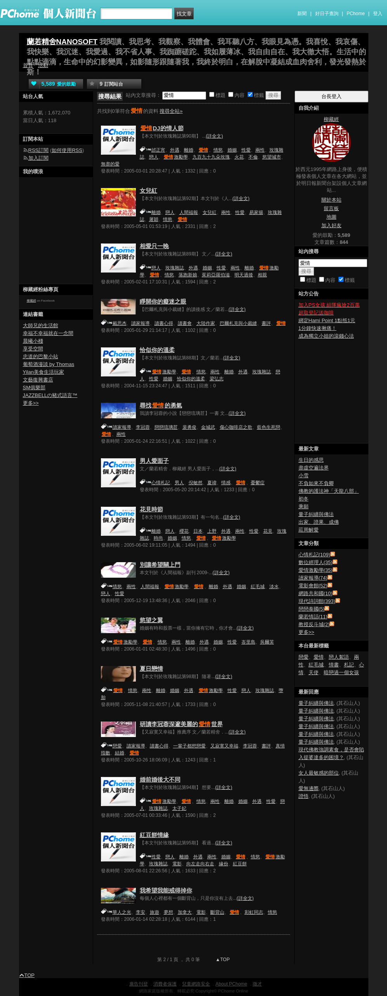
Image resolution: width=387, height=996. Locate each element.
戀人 (153, 157)
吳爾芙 (267, 642)
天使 (314, 672)
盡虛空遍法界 (313, 468)
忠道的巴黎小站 (40, 356)
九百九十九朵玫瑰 (211, 157)
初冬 (303, 499)
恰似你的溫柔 (157, 350)
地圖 (331, 217)
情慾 (218, 150)
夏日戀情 (151, 668)
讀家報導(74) (313, 578)
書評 (266, 323)
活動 (43, 65)
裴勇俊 (189, 427)
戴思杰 (120, 323)
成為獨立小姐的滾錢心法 (326, 336)
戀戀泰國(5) (311, 609)
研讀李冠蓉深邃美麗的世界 (181, 724)
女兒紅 (148, 190)
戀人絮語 (339, 657)
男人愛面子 (154, 460)
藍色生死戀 (268, 427)
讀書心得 (163, 323)
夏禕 (212, 482)
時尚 (158, 538)
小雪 (303, 475)
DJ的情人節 (162, 128)
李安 (140, 912)
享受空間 (33, 349)
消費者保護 (165, 984)
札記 (349, 665)
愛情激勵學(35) (315, 570)
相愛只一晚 (154, 246)
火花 (239, 157)
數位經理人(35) (315, 562)
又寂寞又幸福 (224, 746)
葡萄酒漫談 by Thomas (49, 364)
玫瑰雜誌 (174, 268)
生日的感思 (311, 460)
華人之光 (122, 912)
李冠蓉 (143, 427)
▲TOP (222, 959)
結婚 (119, 753)
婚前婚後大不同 (160, 779)
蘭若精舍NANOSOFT (62, 42)
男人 (179, 482)
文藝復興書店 (38, 380)
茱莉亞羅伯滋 (216, 275)
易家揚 (256, 212)
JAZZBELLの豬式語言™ (50, 395)
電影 (177, 864)
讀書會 (185, 323)
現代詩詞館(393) (316, 601)
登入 (377, 13)
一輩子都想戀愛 (189, 746)
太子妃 (179, 808)
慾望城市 (271, 157)
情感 (226, 482)
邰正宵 (158, 150)
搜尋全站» (171, 111)
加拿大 (185, 912)
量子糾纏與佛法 (316, 514)
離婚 (188, 150)
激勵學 (175, 157)
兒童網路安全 (196, 984)
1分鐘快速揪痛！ (317, 328)
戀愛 (117, 746)
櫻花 (184, 531)
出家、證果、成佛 (318, 522)
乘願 (303, 506)
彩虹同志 (254, 912)
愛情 (319, 657)
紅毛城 (258, 586)
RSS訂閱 (38, 150)
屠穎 (153, 219)
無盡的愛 (110, 164)
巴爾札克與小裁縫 (238, 323)
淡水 (274, 586)
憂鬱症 (258, 482)
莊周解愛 (308, 530)
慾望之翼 (151, 620)
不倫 (253, 157)
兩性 (260, 150)
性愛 (246, 150)
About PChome (231, 984)
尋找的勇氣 (161, 405)
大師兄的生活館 (40, 325)
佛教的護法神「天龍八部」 (328, 491)
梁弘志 (217, 378)
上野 (212, 531)
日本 (198, 531)
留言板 (331, 208)
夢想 (168, 912)
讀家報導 (140, 323)
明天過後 (243, 275)
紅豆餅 (240, 864)
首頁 (28, 65)
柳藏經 (31, 300)
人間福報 (188, 212)
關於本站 (331, 200)
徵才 (257, 984)
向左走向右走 (200, 864)
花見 (267, 531)
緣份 (223, 864)
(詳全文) (214, 136)
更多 (306, 632)
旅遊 (154, 912)
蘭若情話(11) (313, 617)
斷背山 (217, 912)
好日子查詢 (326, 13)
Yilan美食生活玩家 (43, 372)
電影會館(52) (313, 586)
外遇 (174, 150)
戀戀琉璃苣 (166, 427)
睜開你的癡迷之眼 (163, 301)
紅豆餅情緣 (154, 835)
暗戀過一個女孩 (341, 672)
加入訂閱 (38, 158)
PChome (356, 13)
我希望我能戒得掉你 (166, 890)
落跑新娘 (188, 275)
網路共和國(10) (315, 593)
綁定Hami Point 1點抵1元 (327, 320)
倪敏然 (196, 482)
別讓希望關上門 (160, 564)
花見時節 (151, 509)
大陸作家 (205, 323)
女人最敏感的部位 (318, 773)
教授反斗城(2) (314, 624)
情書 (334, 665)
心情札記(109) (314, 555)
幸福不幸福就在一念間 (48, 333)
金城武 (208, 427)
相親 (262, 275)
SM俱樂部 (34, 387)
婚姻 (232, 150)
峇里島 (248, 642)
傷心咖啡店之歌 (236, 427)
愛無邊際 (308, 788)
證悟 (303, 796)
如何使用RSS (67, 150)
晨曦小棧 (33, 341)
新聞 (302, 13)
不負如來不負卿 (316, 483)
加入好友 (331, 225)
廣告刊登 (138, 984)
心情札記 (160, 482)
